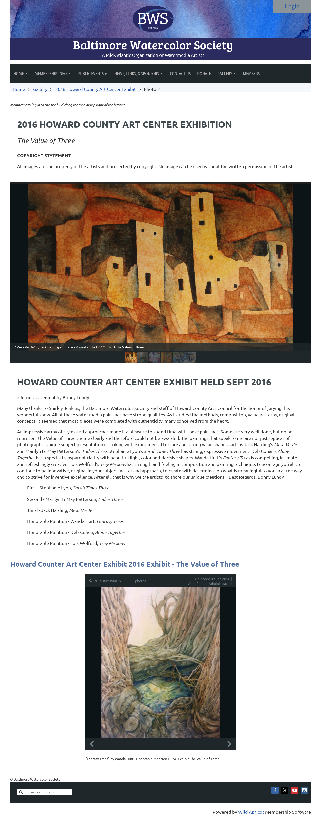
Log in (292, 6)
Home (19, 89)
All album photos (107, 580)
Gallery (40, 89)
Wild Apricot (251, 811)
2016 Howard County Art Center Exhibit (95, 89)
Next (229, 744)
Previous (91, 744)
